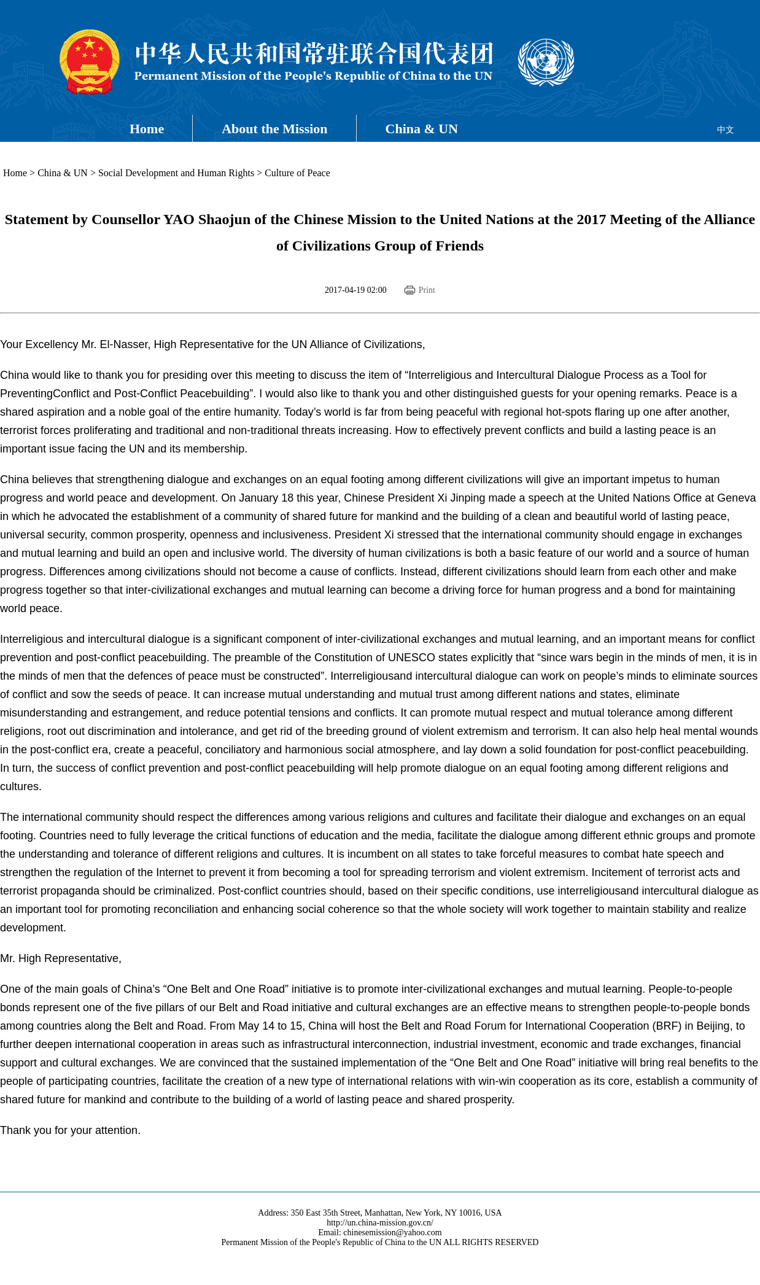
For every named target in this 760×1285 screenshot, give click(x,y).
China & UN (422, 128)
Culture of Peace (297, 173)
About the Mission (274, 128)
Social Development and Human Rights (176, 173)
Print (427, 290)
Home (147, 128)
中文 (725, 129)
